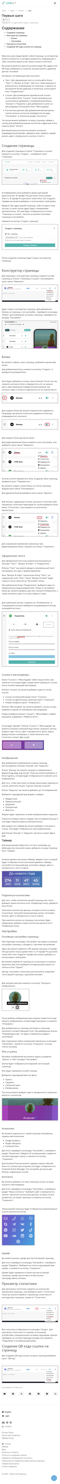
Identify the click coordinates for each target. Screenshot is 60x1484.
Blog (4, 1449)
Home (4, 11)
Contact (6, 1426)
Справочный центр (10, 1464)
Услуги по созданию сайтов (14, 1455)
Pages (12, 11)
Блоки (14, 38)
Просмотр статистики (16, 44)
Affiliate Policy (8, 1438)
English (6, 1412)
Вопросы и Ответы (10, 1452)
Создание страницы (16, 33)
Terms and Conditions (11, 1435)
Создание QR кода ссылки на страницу (24, 47)
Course (6, 1444)
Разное (21, 11)
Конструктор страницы (17, 35)
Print (6, 20)
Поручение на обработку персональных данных (23, 1461)
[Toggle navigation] (55, 3)
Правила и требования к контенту (17, 1458)
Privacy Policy (8, 1432)
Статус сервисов (9, 1466)
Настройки (16, 41)
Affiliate (5, 1447)
